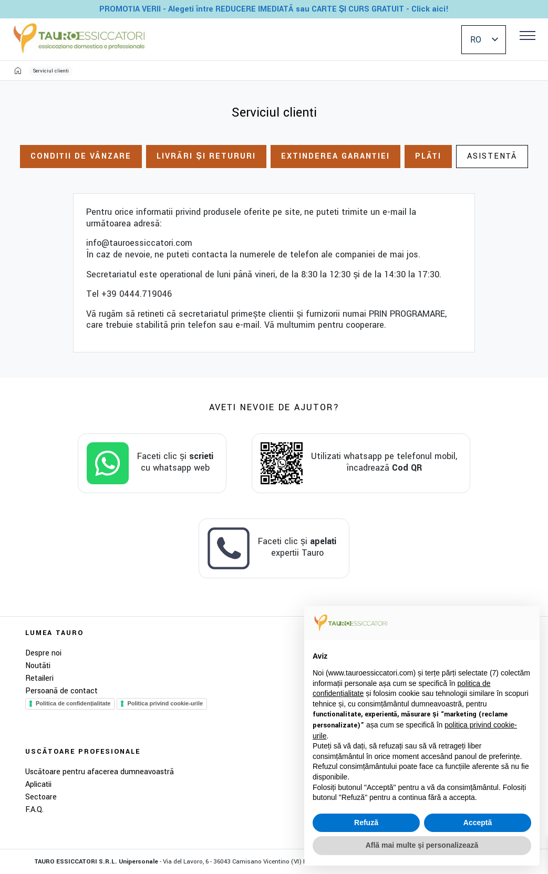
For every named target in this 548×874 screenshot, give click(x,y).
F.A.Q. (34, 809)
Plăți (428, 156)
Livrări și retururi (206, 156)
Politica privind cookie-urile (165, 703)
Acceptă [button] (477, 822)
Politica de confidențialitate (73, 703)
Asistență (492, 156)
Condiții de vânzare (80, 156)
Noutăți (37, 665)
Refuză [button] (366, 822)
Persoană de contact (61, 690)
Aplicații (38, 784)
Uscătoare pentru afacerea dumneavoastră (99, 771)
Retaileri (39, 678)
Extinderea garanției (335, 156)
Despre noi (43, 653)
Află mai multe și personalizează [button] (422, 845)
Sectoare (41, 797)
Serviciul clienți (51, 71)
